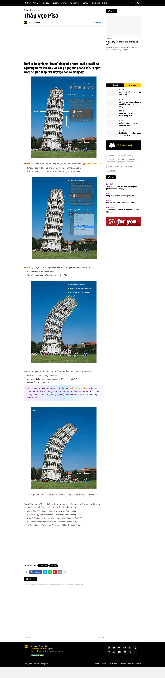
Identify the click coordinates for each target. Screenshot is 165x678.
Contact (131, 664)
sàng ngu (111, 163)
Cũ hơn (100, 637)
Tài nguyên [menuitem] (74, 3)
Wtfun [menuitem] (85, 3)
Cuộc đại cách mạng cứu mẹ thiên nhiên (128, 124)
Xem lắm (132, 85)
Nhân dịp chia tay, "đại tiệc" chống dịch (128, 114)
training (130, 163)
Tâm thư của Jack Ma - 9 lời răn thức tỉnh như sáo (122, 211)
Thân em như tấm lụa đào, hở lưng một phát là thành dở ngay (122, 187)
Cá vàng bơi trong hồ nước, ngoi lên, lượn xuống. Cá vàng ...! (130, 104)
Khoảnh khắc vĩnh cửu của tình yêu (120, 203)
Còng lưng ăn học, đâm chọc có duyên (121, 196)
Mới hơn (28, 637)
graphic (110, 166)
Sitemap (123, 664)
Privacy (104, 664)
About (97, 664)
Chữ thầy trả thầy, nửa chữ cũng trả (122, 43)
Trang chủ (27, 10)
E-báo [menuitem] (104, 3)
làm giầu (121, 159)
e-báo (129, 156)
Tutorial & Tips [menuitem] (59, 3)
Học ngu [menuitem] (45, 3)
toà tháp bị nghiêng (79, 388)
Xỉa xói (115, 85)
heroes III (120, 166)
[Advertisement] (63, 44)
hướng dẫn (131, 159)
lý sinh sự (111, 170)
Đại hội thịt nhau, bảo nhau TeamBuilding (130, 134)
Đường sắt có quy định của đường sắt (130, 93)
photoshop (36, 10)
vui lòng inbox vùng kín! (54, 651)
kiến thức (111, 156)
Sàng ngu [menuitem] (96, 3)
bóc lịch (121, 163)
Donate (138, 664)
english (130, 166)
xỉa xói (120, 156)
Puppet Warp (47, 507)
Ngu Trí (45, 664)
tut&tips (53, 566)
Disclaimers (113, 664)
